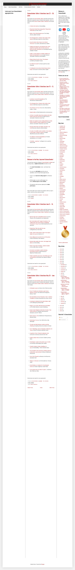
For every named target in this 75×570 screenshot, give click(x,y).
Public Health (62, 206)
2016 (61, 259)
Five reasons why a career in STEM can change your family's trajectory (64, 101)
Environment (62, 161)
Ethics (61, 162)
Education (62, 156)
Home (5, 7)
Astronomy (62, 133)
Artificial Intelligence (64, 132)
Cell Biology (62, 141)
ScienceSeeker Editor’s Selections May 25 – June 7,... (65, 293)
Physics (61, 195)
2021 (61, 250)
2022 (61, 249)
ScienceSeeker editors (39, 18)
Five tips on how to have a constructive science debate (64, 105)
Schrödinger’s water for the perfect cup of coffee (40, 341)
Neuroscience (62, 186)
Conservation (62, 150)
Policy (61, 200)
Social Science (62, 215)
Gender (61, 165)
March (62, 299)
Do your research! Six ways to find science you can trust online (64, 79)
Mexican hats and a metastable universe (38, 216)
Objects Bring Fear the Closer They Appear (39, 59)
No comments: (45, 77)
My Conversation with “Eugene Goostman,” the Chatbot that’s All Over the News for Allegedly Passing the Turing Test (40, 222)
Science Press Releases (65, 212)
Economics (62, 155)
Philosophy (62, 192)
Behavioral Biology (63, 135)
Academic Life (62, 126)
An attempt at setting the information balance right (40, 301)
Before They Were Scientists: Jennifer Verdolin (40, 245)
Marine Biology (63, 180)
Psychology (62, 205)
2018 (61, 256)
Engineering (62, 159)
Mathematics (62, 182)
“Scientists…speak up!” (35, 141)
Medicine (61, 183)
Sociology (61, 217)
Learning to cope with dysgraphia (37, 99)
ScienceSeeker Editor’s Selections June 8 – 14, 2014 (65, 289)
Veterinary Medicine (64, 221)
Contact (38, 7)
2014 (61, 263)
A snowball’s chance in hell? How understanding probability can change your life (65, 92)
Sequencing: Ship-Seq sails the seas (37, 228)
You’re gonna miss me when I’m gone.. (38, 369)
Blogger (42, 564)
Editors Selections (34, 80)
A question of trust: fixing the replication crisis (39, 333)
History (61, 174)
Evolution (61, 164)
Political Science (63, 202)
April (62, 298)
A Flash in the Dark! (34, 26)
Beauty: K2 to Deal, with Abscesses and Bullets (40, 305)
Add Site (20, 7)
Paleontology (62, 191)
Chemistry (62, 142)
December (63, 264)
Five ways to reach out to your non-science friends (65, 109)
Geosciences (62, 170)
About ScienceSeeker (13, 7)
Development (62, 151)
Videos (61, 223)
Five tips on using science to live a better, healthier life (64, 83)
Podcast (61, 199)
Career (61, 139)
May (62, 296)
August (62, 271)
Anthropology (62, 127)
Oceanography (63, 189)
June (62, 274)
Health (61, 173)
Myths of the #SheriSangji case (36, 33)
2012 (61, 307)
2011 (61, 309)
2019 (61, 254)
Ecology (61, 153)
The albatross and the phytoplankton (37, 136)
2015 (61, 261)
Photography (62, 194)
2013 (61, 305)
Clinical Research (63, 147)
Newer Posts (30, 387)
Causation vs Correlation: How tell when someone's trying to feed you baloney (65, 97)
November (63, 266)
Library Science (63, 179)
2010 (61, 310)
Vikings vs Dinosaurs (34, 360)
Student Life (62, 218)
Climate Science (63, 144)
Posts (61, 317)
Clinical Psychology (63, 145)
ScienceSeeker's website (47, 162)
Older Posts (52, 387)
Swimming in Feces (34, 320)
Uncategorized (63, 220)
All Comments (62, 319)
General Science (63, 167)
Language (62, 176)
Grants (61, 171)
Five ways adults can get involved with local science (65, 112)
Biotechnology (62, 138)
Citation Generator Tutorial (29, 7)
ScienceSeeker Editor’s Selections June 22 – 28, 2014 (65, 277)
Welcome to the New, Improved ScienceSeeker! (40, 159)
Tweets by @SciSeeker (63, 242)
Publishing (62, 208)
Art (60, 130)
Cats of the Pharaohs (34, 356)
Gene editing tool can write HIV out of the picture (40, 237)
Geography (62, 168)
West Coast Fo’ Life (34, 315)
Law (60, 177)
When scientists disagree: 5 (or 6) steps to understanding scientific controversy (64, 87)
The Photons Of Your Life (35, 107)
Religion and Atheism (64, 209)
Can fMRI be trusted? (34, 63)
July (62, 273)
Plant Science (62, 197)
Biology (61, 136)
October (62, 268)
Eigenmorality (33, 112)
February (63, 301)
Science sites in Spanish (65, 214)
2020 (61, 252)
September (63, 269)
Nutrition (61, 188)
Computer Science (63, 148)
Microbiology (62, 185)
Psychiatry (62, 203)
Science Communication (64, 211)
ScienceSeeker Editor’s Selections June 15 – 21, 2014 (65, 281)
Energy (61, 158)
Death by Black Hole (34, 337)
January (62, 303)
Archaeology (62, 129)
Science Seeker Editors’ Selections (41, 21)
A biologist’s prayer (34, 288)
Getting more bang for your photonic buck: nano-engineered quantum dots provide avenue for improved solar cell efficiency (40, 48)
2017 (61, 257)
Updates (32, 198)
